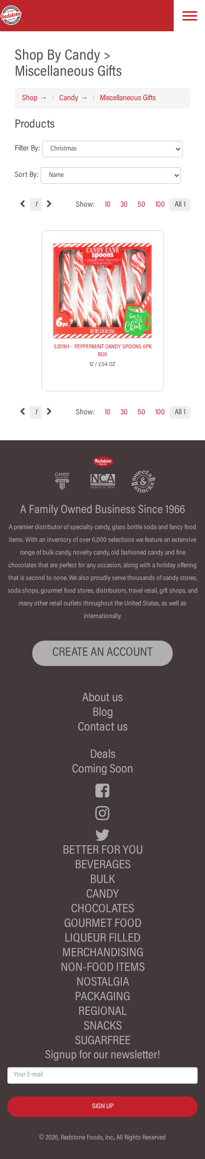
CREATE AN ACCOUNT (102, 653)
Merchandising (102, 953)
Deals (102, 755)
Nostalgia (102, 983)
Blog (102, 713)
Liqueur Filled (102, 939)
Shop (30, 98)
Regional (102, 1012)
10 (108, 205)
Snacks (103, 1027)
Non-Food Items (103, 968)
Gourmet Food (102, 924)
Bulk (102, 880)
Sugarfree (103, 1041)
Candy (68, 98)
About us (102, 698)
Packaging (102, 997)
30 (124, 205)
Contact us (103, 728)
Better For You (103, 851)
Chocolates (102, 909)
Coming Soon (102, 770)
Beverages (103, 865)
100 (160, 205)
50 (141, 205)
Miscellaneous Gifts (128, 98)
